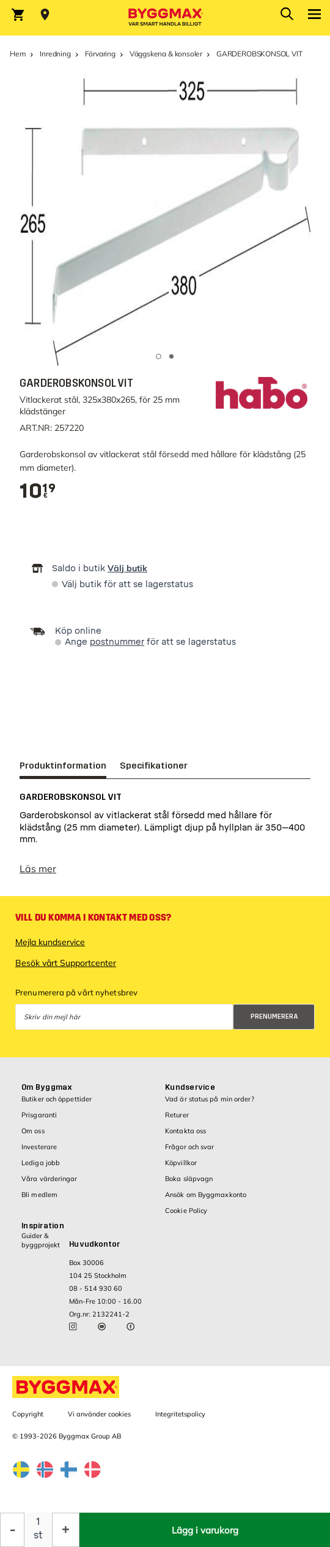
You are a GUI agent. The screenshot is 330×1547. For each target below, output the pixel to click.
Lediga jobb (40, 1169)
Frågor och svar (190, 1153)
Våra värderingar (49, 1184)
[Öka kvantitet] (65, 1530)
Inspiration (42, 1232)
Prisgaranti (39, 1121)
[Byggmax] (165, 17)
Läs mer (38, 875)
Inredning (55, 53)
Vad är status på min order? (209, 1105)
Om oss (33, 1137)
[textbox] (38, 491)
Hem (18, 53)
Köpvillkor (181, 1169)
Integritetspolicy (180, 1420)
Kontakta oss (185, 1137)
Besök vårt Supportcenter (65, 969)
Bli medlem (39, 1200)
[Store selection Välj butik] (45, 15)
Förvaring (100, 53)
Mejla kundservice (50, 948)
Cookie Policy (186, 1216)
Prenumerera (274, 1023)
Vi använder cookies (99, 1420)
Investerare (39, 1153)
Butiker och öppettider (56, 1105)
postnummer (117, 642)
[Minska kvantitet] (12, 1530)
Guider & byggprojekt (40, 1246)
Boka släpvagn (189, 1184)
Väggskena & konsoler (166, 53)
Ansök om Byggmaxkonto (205, 1200)
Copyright (27, 1420)
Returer (177, 1121)
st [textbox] (38, 1535)
